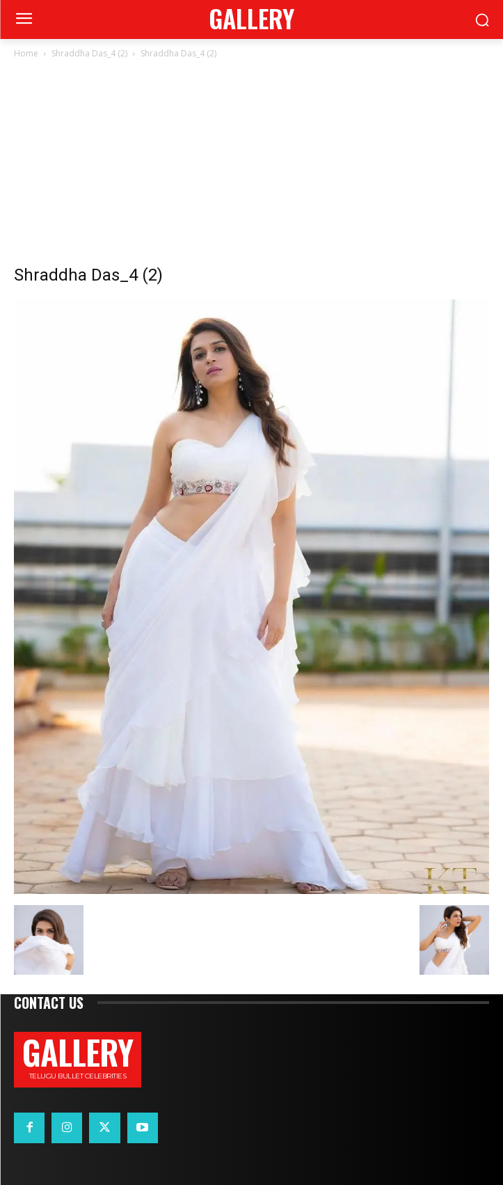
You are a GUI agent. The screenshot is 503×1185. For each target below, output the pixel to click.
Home (26, 53)
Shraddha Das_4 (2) (89, 53)
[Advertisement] (251, 165)
